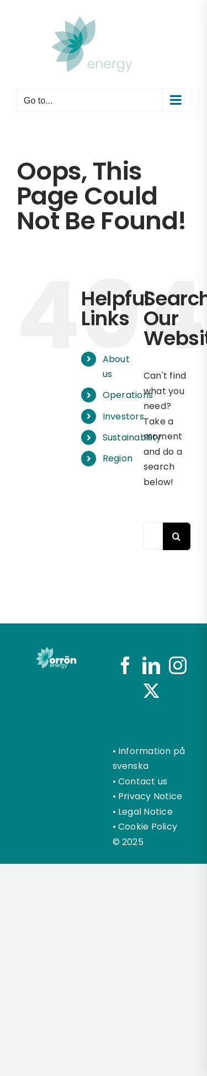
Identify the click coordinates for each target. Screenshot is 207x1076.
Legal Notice (145, 811)
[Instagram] (178, 665)
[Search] (176, 536)
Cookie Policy (147, 826)
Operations (128, 395)
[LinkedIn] (151, 665)
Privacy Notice (150, 796)
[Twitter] (151, 691)
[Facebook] (125, 665)
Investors (123, 416)
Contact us (142, 781)
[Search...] (153, 536)
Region (117, 458)
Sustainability (132, 437)
